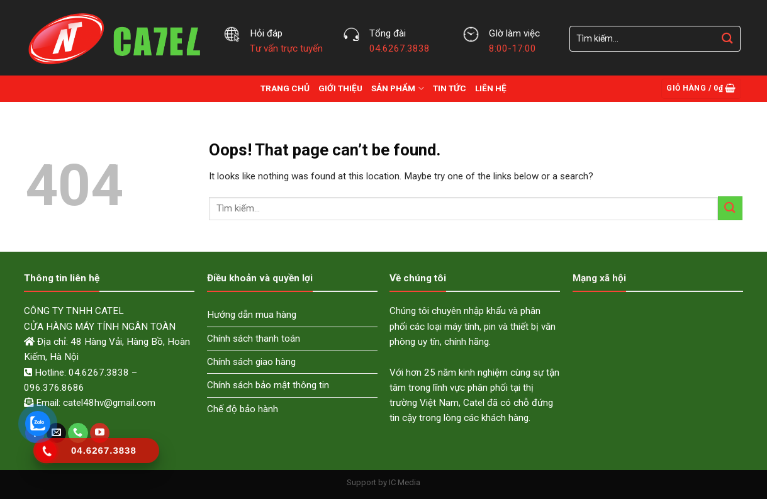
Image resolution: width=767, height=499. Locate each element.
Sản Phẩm (397, 88)
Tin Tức (449, 88)
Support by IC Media (383, 482)
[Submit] (727, 38)
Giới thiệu (340, 88)
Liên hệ (491, 88)
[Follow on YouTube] (99, 433)
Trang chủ (285, 88)
